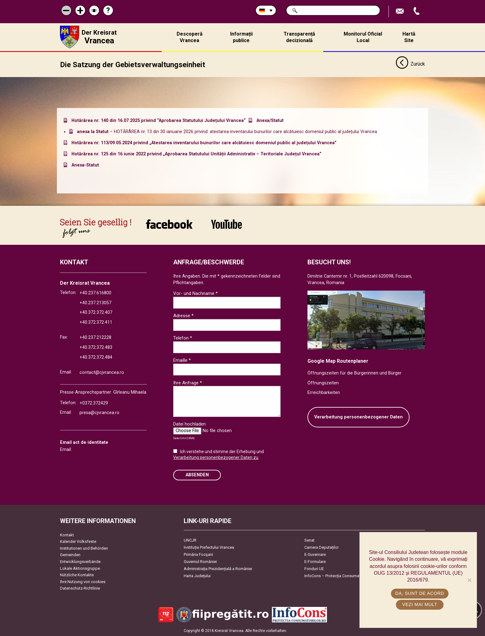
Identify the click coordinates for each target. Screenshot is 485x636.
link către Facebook (169, 224)
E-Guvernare (315, 554)
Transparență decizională (299, 37)
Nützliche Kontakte (77, 575)
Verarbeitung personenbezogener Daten (358, 417)
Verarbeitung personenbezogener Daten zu (215, 457)
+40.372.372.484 (95, 357)
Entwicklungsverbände (80, 561)
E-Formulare (315, 561)
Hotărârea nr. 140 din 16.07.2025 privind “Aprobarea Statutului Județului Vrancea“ (158, 120)
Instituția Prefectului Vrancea (209, 547)
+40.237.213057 (95, 302)
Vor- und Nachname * (195, 293)
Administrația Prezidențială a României (218, 568)
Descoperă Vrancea (190, 37)
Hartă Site (408, 37)
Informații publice (241, 37)
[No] (469, 580)
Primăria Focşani (198, 554)
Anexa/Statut (270, 120)
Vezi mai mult (419, 604)
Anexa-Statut (85, 165)
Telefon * (182, 338)
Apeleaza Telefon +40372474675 (417, 11)
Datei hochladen (189, 424)
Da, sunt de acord (419, 593)
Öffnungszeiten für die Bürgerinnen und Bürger (354, 373)
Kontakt (67, 534)
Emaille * (182, 360)
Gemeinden (70, 554)
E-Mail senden (400, 11)
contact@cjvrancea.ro (101, 372)
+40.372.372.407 (95, 312)
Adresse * (183, 315)
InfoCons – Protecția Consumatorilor (337, 575)
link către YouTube (226, 224)
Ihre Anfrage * (187, 382)
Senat (309, 540)
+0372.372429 (93, 402)
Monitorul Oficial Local (363, 37)
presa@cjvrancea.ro (99, 412)
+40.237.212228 (95, 337)
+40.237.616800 (95, 293)
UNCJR (190, 540)
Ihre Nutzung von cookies (82, 581)
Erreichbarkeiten (323, 392)
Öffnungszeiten (323, 383)
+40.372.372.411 (95, 322)
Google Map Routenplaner (337, 361)
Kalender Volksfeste (78, 541)
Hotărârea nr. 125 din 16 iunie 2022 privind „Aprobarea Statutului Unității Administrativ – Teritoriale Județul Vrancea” (196, 154)
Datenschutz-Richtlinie (80, 588)
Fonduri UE (314, 568)
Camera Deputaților (321, 547)
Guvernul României (200, 561)
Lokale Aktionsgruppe (80, 568)
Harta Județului (197, 575)
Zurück (410, 64)
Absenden (197, 475)
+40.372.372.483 (95, 347)
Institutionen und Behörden (84, 548)
